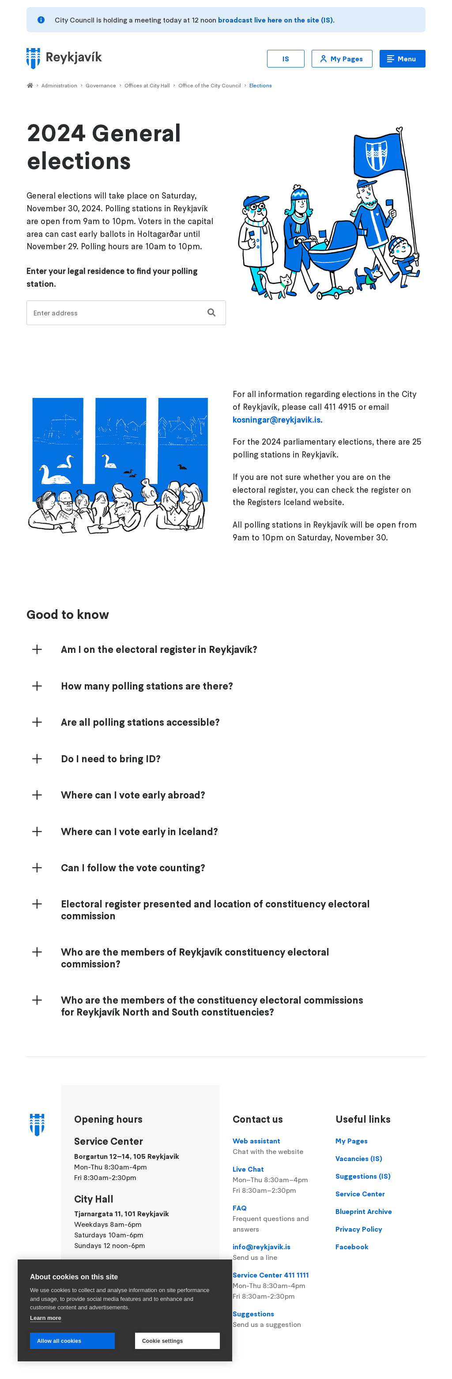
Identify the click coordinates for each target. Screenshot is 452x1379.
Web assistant (277, 1146)
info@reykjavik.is (277, 1252)
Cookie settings (162, 1341)
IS (285, 58)
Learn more (45, 1318)
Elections (260, 85)
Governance (101, 85)
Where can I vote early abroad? (133, 795)
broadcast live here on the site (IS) (275, 19)
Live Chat (277, 1180)
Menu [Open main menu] (407, 58)
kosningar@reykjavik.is (276, 420)
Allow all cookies (59, 1341)
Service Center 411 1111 (277, 1285)
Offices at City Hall (147, 85)
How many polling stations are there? (147, 686)
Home (29, 86)
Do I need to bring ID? (111, 758)
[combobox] (126, 312)
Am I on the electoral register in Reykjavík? (159, 649)
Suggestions (277, 1319)
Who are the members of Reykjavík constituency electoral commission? (195, 958)
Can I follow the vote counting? (133, 867)
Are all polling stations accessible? (140, 722)
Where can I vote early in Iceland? (139, 831)
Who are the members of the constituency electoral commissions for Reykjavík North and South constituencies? (212, 1006)
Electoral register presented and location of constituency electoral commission (215, 910)
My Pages (347, 58)
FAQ (277, 1218)
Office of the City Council (209, 85)
